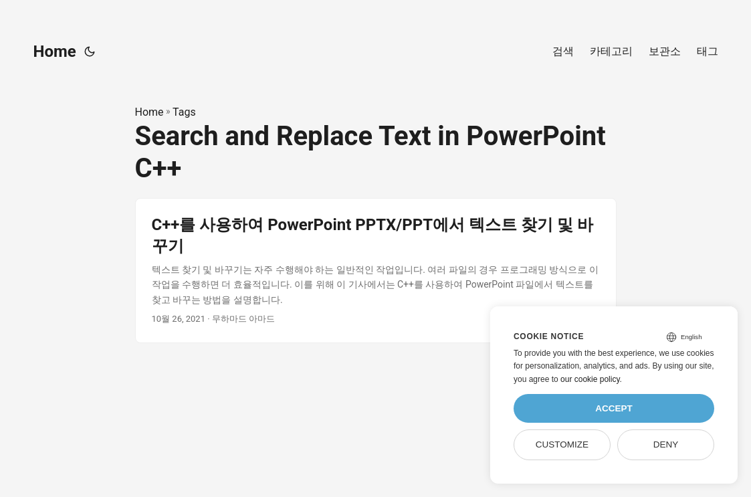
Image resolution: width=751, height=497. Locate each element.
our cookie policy (590, 379)
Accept (614, 408)
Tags (184, 112)
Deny (666, 444)
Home (54, 51)
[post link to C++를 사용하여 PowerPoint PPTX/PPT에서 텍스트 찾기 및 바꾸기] (376, 270)
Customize (562, 444)
